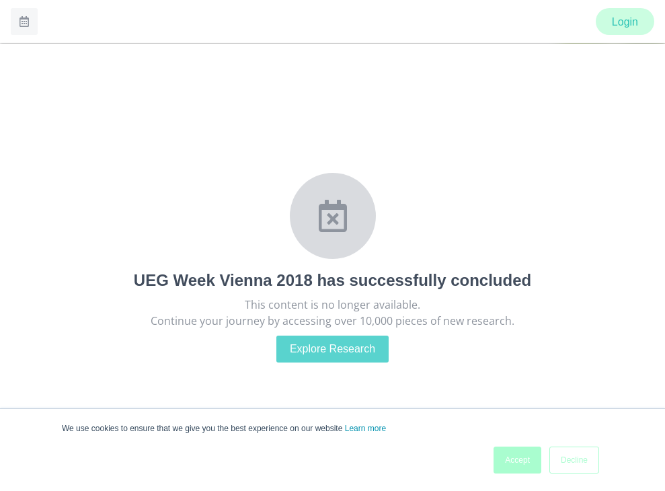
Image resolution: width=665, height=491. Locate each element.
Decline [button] (574, 460)
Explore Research (332, 348)
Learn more (365, 428)
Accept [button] (517, 460)
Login (625, 22)
